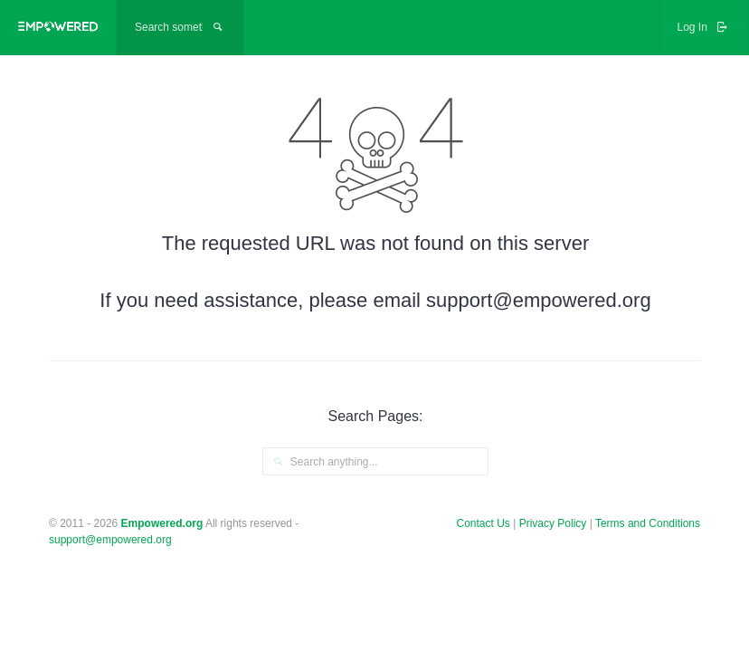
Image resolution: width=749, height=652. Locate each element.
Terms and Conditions (647, 523)
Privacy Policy (554, 523)
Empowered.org (162, 523)
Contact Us (483, 523)
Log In (704, 27)
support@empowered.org (110, 539)
